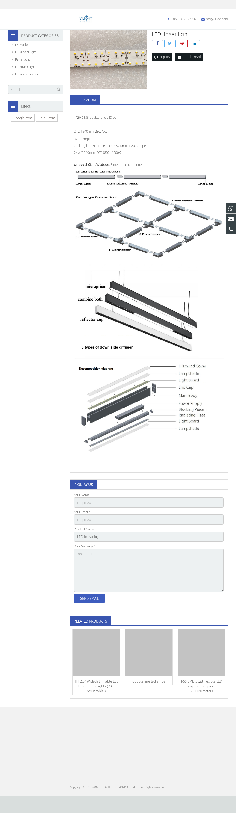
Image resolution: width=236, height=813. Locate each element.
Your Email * (82, 535)
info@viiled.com (56, 4)
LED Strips (22, 69)
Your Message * (84, 567)
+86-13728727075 (24, 4)
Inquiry (162, 81)
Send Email (189, 81)
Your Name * (82, 519)
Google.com (22, 142)
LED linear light (25, 76)
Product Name (84, 551)
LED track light (25, 91)
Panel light (22, 83)
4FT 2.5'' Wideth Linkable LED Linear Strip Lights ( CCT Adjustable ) (96, 702)
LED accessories (26, 98)
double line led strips (148, 697)
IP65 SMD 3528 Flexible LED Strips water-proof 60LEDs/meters (201, 702)
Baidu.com (46, 142)
